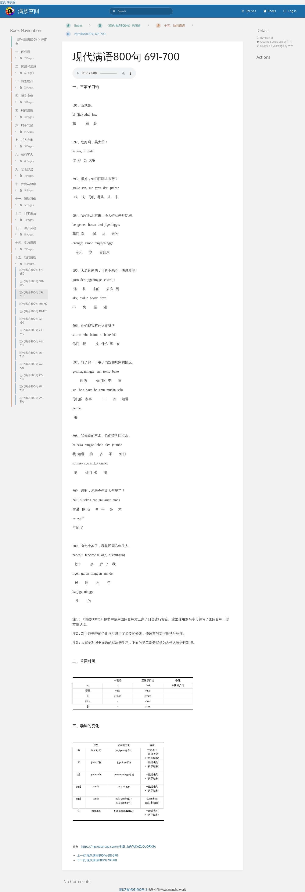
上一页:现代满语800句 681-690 (97, 855)
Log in (290, 11)
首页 (3, 2)
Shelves (248, 11)
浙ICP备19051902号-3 (133, 889)
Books (269, 11)
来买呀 (11, 2)
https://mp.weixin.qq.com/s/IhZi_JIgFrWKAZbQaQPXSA (118, 846)
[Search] (114, 11)
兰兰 (289, 41)
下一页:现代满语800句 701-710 (97, 860)
